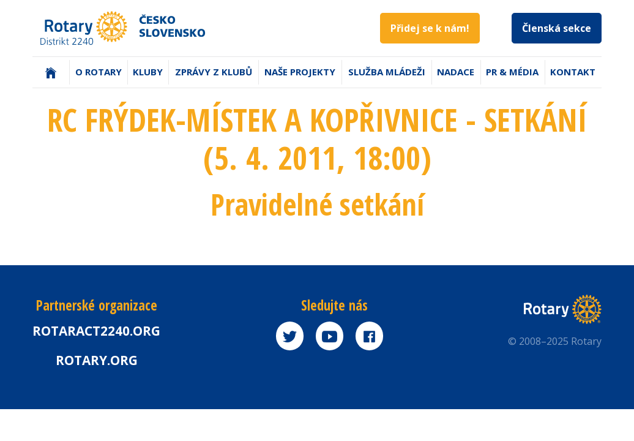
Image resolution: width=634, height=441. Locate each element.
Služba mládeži (386, 72)
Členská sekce (556, 28)
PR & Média (512, 72)
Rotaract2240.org (96, 330)
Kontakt (572, 72)
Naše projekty (299, 72)
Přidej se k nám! (429, 28)
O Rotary (98, 72)
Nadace (455, 72)
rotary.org (97, 360)
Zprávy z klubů (213, 72)
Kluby (148, 72)
